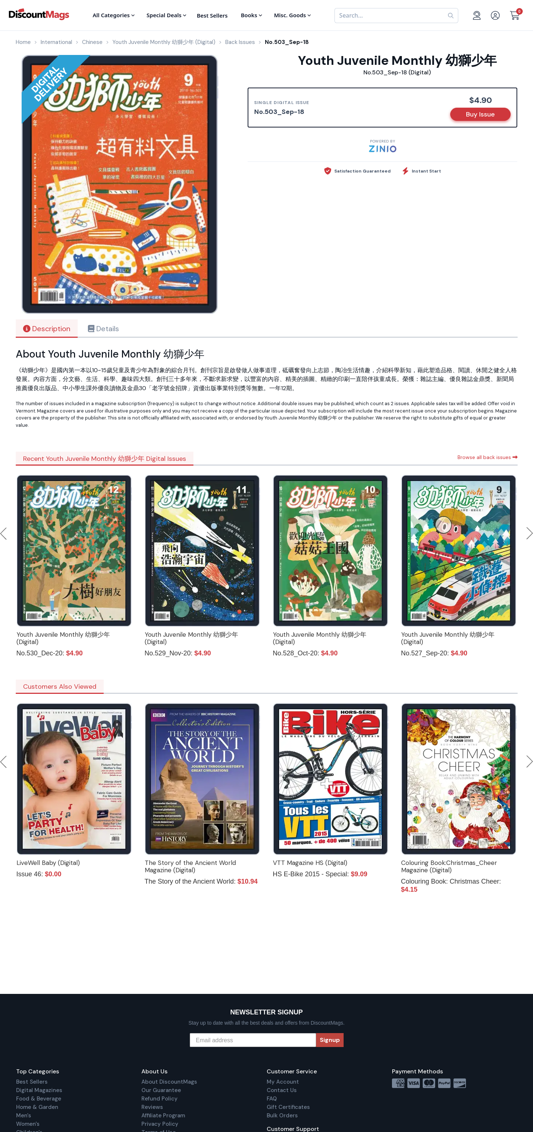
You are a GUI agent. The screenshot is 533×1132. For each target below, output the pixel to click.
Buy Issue (480, 114)
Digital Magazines (39, 1090)
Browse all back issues (488, 457)
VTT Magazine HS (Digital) (310, 863)
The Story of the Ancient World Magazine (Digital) (190, 866)
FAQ (272, 1098)
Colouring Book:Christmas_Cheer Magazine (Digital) (449, 866)
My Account (283, 1081)
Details (103, 328)
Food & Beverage (38, 1098)
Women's (28, 1124)
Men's (23, 1115)
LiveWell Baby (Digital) (48, 863)
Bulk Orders (282, 1115)
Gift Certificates (288, 1107)
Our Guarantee (161, 1090)
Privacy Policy (159, 1124)
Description (46, 328)
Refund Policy (159, 1098)
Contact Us (282, 1090)
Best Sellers (32, 1081)
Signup (330, 1040)
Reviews (152, 1107)
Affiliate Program (163, 1115)
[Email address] (253, 1040)
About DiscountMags (169, 1081)
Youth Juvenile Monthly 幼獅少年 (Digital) (63, 638)
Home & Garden (37, 1107)
